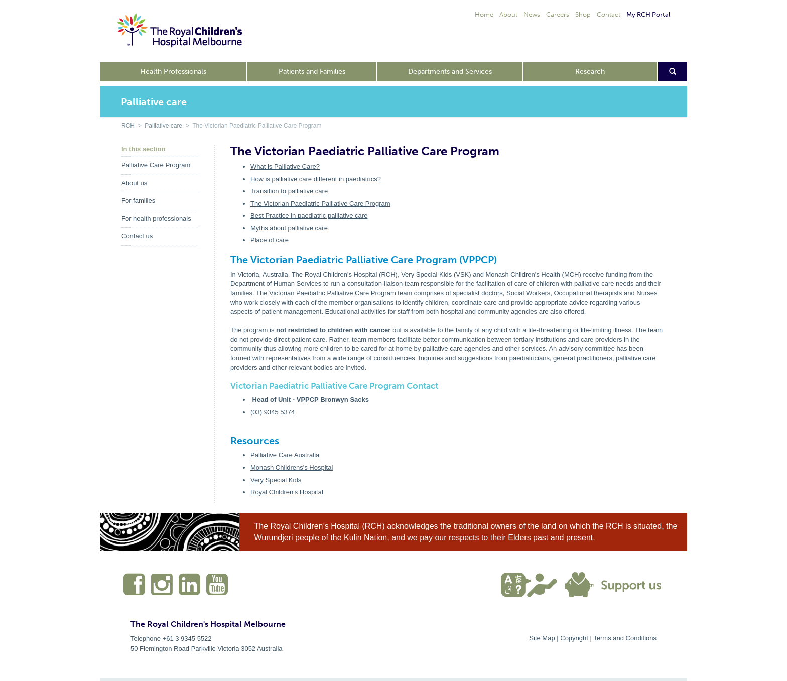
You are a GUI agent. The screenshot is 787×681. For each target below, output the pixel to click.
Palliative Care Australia (284, 455)
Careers (557, 14)
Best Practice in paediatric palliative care (308, 215)
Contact (608, 14)
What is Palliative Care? (285, 166)
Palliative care (163, 125)
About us (134, 183)
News (531, 14)
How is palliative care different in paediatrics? (315, 179)
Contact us (137, 236)
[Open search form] (673, 71)
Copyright (574, 638)
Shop (583, 14)
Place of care (269, 240)
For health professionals (156, 218)
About (508, 14)
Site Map (542, 638)
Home (484, 14)
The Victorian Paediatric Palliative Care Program (320, 203)
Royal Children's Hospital (286, 492)
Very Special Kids (275, 480)
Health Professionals (173, 71)
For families (138, 200)
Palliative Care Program (155, 165)
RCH (128, 125)
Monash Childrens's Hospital (291, 467)
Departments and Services (450, 71)
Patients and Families (312, 71)
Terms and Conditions (625, 638)
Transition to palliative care (289, 191)
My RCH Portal (648, 14)
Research (590, 71)
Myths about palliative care (289, 228)
